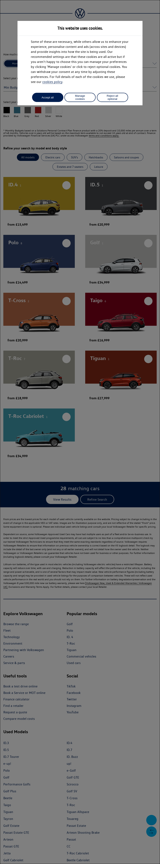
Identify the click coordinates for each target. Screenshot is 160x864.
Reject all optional (112, 97)
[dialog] (80, 432)
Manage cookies (80, 97)
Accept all (48, 97)
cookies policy (52, 82)
